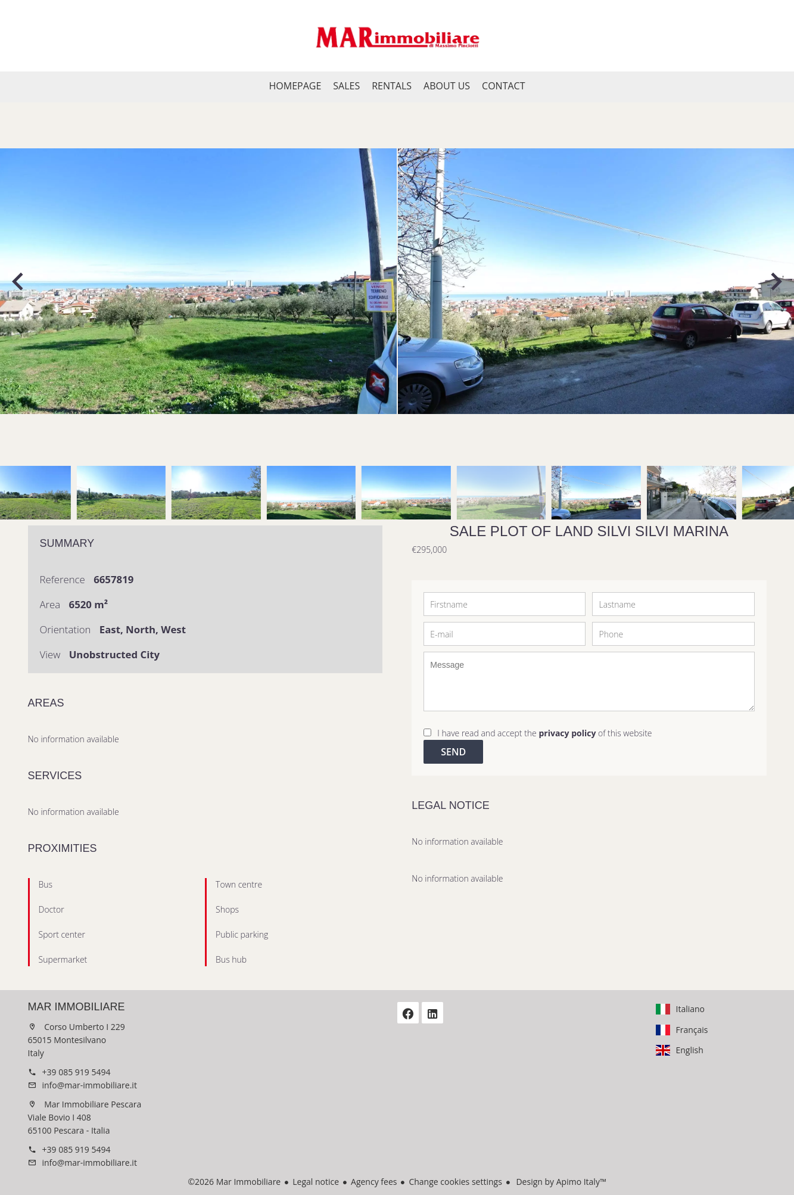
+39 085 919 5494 (76, 1072)
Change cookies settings (455, 1181)
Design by (560, 1181)
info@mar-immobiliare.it (89, 1085)
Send (453, 751)
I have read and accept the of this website (544, 733)
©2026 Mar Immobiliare (234, 1181)
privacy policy (567, 733)
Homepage (397, 36)
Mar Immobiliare (76, 1007)
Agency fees (374, 1181)
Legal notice (315, 1181)
